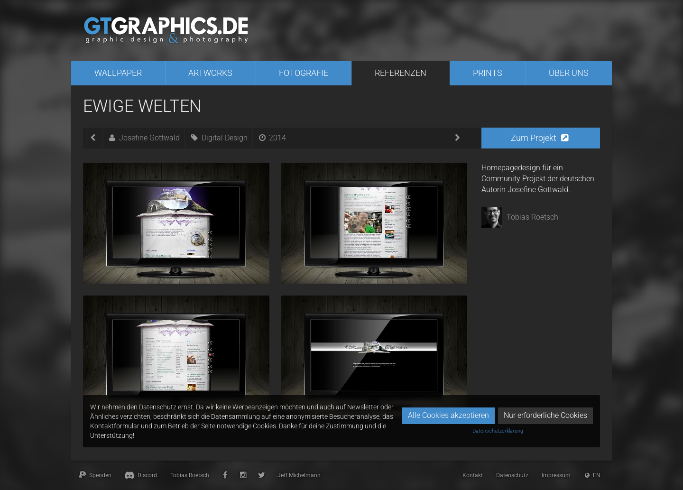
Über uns (569, 73)
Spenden (94, 475)
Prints (487, 73)
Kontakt (472, 475)
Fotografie (303, 73)
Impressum (556, 475)
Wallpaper (118, 73)
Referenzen (400, 73)
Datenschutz (512, 475)
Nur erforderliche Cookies (545, 415)
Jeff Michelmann (299, 475)
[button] (540, 138)
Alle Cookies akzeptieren (448, 415)
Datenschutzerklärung (497, 431)
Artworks (210, 73)
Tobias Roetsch (189, 475)
